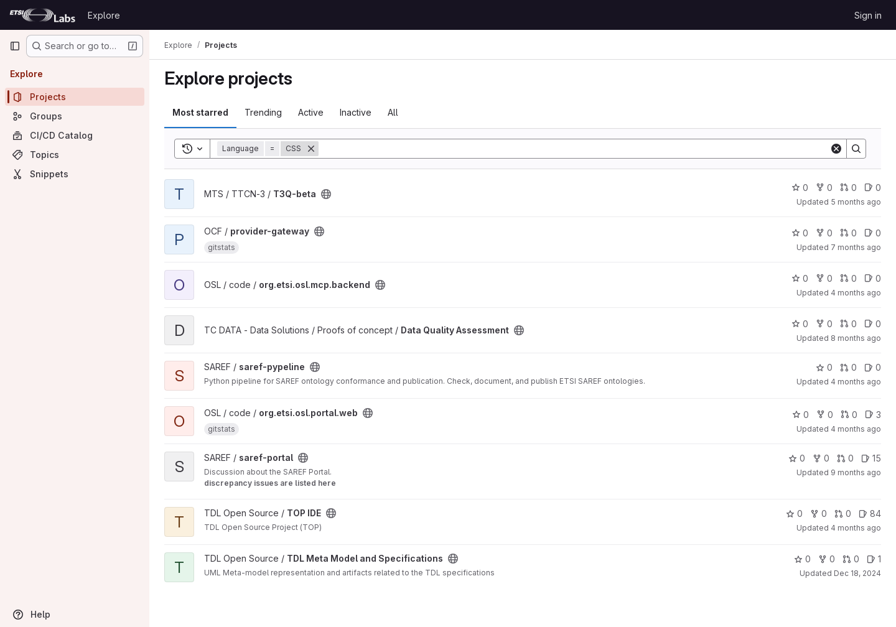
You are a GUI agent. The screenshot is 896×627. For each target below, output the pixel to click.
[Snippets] (74, 174)
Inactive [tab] (355, 112)
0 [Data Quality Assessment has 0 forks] (824, 323)
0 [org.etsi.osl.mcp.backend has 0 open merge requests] (848, 278)
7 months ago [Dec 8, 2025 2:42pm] (856, 247)
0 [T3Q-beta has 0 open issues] (872, 187)
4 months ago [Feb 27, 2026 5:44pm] (856, 527)
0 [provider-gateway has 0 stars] (799, 233)
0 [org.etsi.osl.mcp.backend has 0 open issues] (872, 278)
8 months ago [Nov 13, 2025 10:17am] (856, 338)
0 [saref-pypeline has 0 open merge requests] (848, 367)
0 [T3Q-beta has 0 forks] (824, 187)
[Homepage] (42, 15)
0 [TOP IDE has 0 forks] (818, 513)
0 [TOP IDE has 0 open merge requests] (842, 513)
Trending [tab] (263, 112)
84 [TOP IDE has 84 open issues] (870, 513)
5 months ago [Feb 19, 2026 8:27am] (856, 202)
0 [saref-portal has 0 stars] (796, 458)
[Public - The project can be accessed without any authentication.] (326, 194)
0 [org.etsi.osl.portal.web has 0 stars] (800, 414)
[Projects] (74, 97)
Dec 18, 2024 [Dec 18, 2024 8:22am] (857, 573)
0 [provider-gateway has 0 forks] (824, 233)
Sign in (868, 15)
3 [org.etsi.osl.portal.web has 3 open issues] (873, 414)
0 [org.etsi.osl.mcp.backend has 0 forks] (824, 278)
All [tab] (393, 112)
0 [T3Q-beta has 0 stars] (799, 187)
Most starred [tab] (200, 112)
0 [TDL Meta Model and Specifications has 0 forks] (826, 559)
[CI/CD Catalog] (74, 135)
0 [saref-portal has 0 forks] (821, 458)
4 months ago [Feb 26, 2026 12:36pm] (856, 292)
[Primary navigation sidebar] (15, 46)
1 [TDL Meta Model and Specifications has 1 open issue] (874, 559)
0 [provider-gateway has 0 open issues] (872, 233)
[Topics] (74, 155)
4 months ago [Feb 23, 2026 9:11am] (856, 381)
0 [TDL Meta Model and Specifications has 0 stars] (802, 559)
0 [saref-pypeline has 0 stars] (824, 367)
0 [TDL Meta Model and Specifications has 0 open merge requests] (850, 559)
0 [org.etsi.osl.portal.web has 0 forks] (824, 414)
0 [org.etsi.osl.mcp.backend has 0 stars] (799, 278)
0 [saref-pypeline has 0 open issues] (872, 367)
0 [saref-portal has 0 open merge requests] (845, 458)
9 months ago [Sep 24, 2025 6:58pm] (856, 472)
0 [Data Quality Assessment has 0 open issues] (872, 323)
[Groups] (74, 116)
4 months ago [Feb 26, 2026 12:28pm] (856, 429)
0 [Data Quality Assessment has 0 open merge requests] (848, 323)
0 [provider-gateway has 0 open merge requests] (848, 233)
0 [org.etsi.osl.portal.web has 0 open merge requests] (849, 414)
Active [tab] (311, 112)
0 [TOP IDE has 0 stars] (794, 513)
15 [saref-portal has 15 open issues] (871, 458)
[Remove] (311, 148)
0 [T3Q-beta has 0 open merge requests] (848, 187)
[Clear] (836, 148)
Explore (104, 15)
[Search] (574, 148)
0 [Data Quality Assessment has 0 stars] (799, 323)
